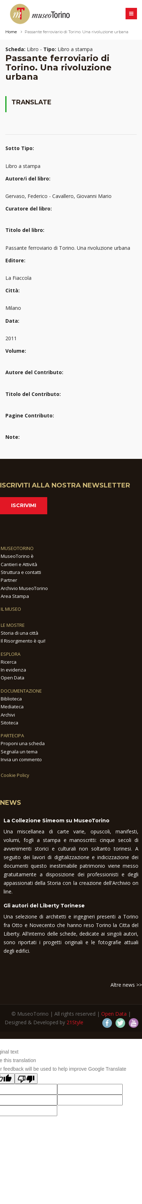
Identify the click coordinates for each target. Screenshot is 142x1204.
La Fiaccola (18, 277)
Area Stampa (15, 596)
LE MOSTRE (13, 625)
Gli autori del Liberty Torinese (44, 905)
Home (11, 31)
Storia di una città (19, 633)
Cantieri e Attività (19, 564)
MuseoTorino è (17, 556)
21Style (75, 1022)
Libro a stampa (22, 166)
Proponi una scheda (23, 743)
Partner (9, 580)
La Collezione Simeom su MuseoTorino (56, 820)
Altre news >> (126, 984)
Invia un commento (21, 759)
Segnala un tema (19, 751)
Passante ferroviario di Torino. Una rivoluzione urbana (67, 247)
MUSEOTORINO (17, 548)
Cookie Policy (15, 775)
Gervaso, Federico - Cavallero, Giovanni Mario (58, 196)
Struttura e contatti (21, 572)
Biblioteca (11, 698)
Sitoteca (9, 722)
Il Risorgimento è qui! (23, 641)
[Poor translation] (26, 1078)
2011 (11, 338)
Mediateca (12, 706)
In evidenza (13, 670)
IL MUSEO (11, 609)
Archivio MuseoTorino (24, 588)
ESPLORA (10, 654)
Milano (13, 307)
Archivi (8, 715)
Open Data (12, 677)
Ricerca (8, 662)
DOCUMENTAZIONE (21, 691)
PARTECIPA (12, 735)
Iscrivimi (23, 505)
